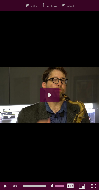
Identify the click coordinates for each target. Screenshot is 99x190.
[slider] (34, 186)
